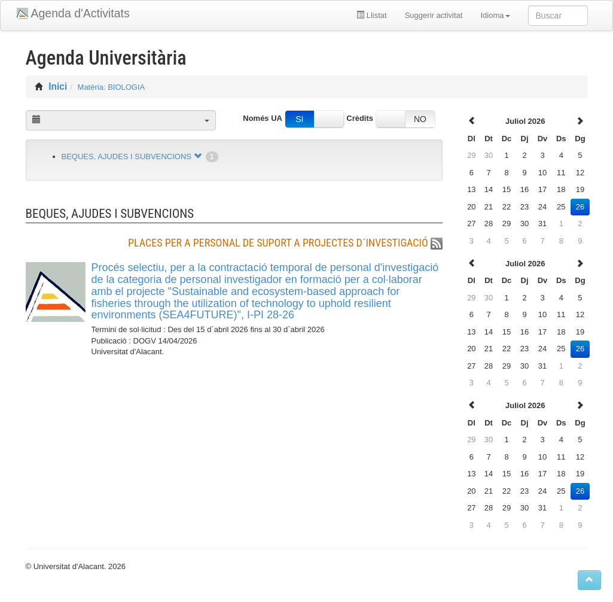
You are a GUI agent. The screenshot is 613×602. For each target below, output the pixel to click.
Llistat (371, 15)
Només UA (262, 118)
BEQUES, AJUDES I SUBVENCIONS (126, 156)
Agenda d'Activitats (80, 13)
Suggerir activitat (434, 15)
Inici (57, 86)
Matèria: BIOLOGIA (111, 87)
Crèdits (359, 118)
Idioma (495, 15)
